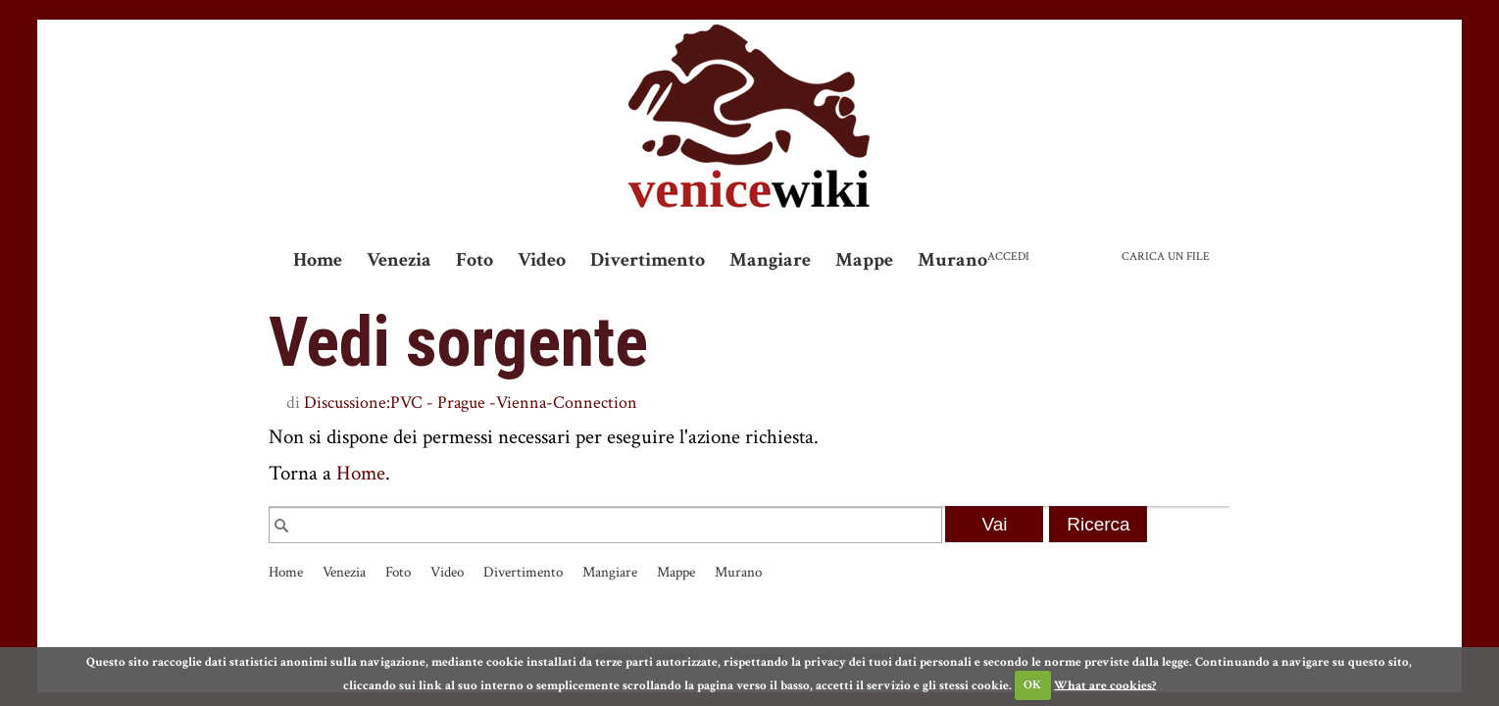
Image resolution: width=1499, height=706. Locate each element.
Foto (474, 260)
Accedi (1008, 256)
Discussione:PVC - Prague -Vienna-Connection (470, 402)
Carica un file (1166, 256)
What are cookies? (1105, 685)
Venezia (399, 260)
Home (317, 260)
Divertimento (647, 260)
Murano (952, 260)
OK (1032, 685)
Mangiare (770, 260)
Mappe (864, 260)
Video (542, 260)
